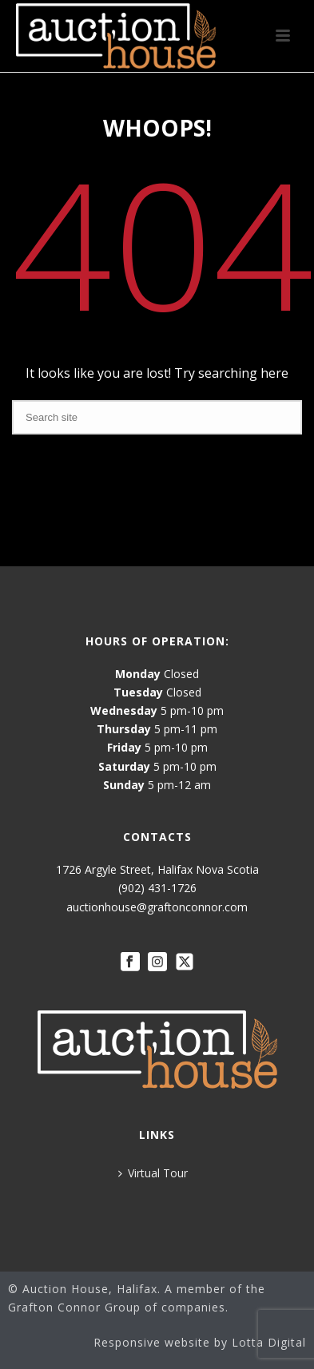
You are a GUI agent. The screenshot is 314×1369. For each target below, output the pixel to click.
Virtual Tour (153, 1173)
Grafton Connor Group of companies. (118, 1307)
